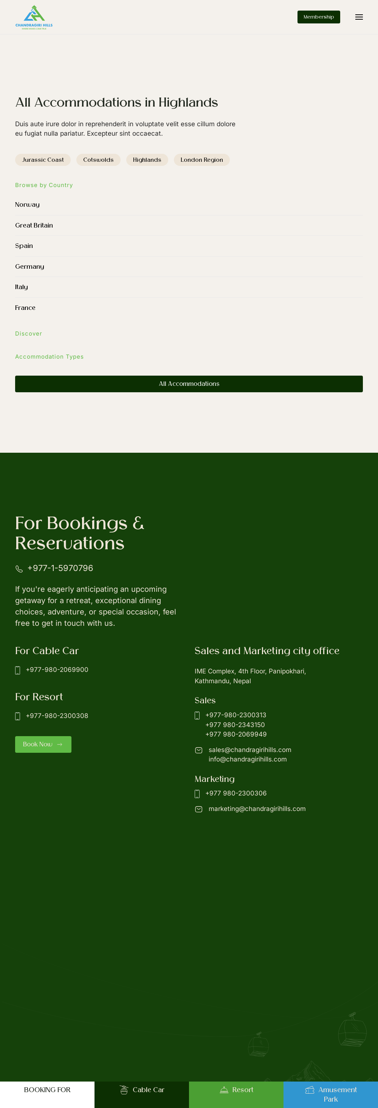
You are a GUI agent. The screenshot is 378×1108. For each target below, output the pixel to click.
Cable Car (141, 1090)
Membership (319, 17)
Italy (21, 287)
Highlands (147, 159)
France (25, 308)
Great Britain (34, 225)
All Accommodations (189, 384)
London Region (202, 159)
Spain (24, 246)
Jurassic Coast (43, 159)
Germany (29, 267)
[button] (359, 17)
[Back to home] (34, 17)
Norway (27, 205)
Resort (236, 1090)
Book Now (43, 744)
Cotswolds (98, 159)
